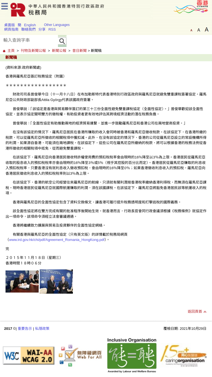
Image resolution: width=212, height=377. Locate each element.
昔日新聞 (79, 51)
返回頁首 (195, 311)
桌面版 (9, 25)
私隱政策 (42, 328)
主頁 (11, 51)
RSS (52, 29)
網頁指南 (11, 29)
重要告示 (25, 328)
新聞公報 (59, 51)
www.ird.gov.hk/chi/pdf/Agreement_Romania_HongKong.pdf (56, 240)
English (30, 25)
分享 (42, 29)
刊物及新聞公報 (33, 51)
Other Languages (57, 25)
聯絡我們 (28, 29)
